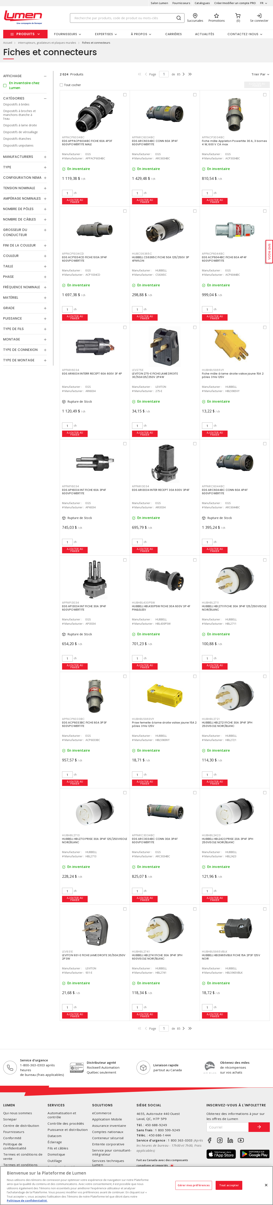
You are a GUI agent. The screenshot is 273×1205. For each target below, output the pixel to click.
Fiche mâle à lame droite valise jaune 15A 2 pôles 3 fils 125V (233, 375)
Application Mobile (107, 1119)
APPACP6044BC (213, 253)
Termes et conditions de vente (22, 1156)
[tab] (25, 76)
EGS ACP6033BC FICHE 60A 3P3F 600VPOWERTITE (84, 724)
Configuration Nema (22, 177)
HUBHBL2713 (71, 835)
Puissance (12, 318)
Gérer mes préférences (194, 1185)
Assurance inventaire (109, 1126)
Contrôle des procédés (66, 1123)
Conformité (12, 1138)
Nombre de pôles (18, 209)
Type (7, 167)
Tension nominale (19, 188)
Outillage (55, 1161)
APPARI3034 (140, 486)
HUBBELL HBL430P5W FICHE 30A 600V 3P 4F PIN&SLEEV (161, 607)
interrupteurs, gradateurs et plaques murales (47, 43)
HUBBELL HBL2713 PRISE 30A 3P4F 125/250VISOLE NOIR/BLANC (94, 840)
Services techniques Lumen (108, 1163)
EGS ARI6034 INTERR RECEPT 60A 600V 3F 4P (92, 373)
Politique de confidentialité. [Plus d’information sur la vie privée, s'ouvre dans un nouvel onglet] (27, 1200)
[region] (136, 1185)
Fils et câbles (58, 1148)
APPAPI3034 (70, 602)
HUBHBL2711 (210, 602)
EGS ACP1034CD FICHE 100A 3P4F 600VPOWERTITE (84, 258)
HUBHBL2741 (141, 951)
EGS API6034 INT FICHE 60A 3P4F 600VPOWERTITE (84, 491)
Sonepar (10, 1119)
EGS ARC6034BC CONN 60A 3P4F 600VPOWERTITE (155, 142)
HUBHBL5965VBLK (214, 951)
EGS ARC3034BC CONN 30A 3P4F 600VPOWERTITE (155, 840)
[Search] (127, 18)
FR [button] (261, 3)
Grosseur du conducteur (15, 232)
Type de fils (13, 329)
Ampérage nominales (22, 198)
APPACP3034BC (213, 137)
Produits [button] (25, 34)
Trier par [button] (258, 74)
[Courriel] (227, 1127)
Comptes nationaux (107, 1132)
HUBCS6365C (142, 253)
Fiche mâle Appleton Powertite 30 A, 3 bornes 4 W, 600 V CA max (234, 142)
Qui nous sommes (17, 1113)
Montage (11, 339)
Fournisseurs (181, 3)
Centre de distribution (21, 1126)
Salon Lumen (159, 3)
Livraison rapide (166, 1065)
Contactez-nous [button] (243, 34)
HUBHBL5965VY (213, 370)
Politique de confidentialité (14, 1146)
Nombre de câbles (19, 219)
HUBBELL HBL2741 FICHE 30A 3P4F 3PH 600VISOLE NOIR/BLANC (157, 956)
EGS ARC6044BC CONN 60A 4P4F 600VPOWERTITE (225, 491)
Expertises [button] (104, 34)
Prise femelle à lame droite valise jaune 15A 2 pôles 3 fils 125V (164, 724)
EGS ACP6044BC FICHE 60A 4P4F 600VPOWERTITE (224, 258)
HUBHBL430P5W (143, 602)
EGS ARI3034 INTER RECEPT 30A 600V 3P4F (161, 490)
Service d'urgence (34, 1060)
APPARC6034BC (143, 137)
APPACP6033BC (73, 719)
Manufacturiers (18, 156)
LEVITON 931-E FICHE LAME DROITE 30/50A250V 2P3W (94, 956)
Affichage (12, 76)
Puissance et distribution (68, 1130)
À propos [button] (139, 34)
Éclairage (55, 1142)
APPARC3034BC (143, 835)
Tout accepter (229, 1185)
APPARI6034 (70, 370)
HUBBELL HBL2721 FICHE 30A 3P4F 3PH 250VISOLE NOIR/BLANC (227, 724)
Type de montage (19, 360)
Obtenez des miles (235, 1062)
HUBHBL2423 (211, 835)
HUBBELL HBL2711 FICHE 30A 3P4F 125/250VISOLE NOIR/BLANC (234, 607)
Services (56, 1105)
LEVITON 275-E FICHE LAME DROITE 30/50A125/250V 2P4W (155, 375)
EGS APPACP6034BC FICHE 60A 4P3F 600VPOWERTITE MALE (87, 142)
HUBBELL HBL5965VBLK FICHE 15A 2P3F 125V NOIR (231, 956)
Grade (9, 308)
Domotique (56, 1154)
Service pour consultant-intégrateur (112, 1152)
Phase (8, 276)
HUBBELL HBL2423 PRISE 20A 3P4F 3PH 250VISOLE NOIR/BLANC (227, 840)
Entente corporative (108, 1144)
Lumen (9, 1105)
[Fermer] (266, 1185)
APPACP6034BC (73, 137)
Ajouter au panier (75, 201)
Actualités (204, 34)
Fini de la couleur (19, 245)
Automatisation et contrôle (62, 1115)
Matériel (10, 297)
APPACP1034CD (73, 253)
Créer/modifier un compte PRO (235, 3)
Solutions (102, 1105)
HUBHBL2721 (211, 719)
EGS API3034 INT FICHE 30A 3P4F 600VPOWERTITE (84, 607)
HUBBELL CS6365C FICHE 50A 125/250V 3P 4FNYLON (160, 258)
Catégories (14, 98)
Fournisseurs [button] (65, 34)
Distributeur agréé (101, 1062)
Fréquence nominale (21, 287)
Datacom (54, 1136)
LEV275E (137, 370)
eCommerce (101, 1113)
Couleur (11, 256)
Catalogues (202, 3)
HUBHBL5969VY (143, 719)
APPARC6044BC (213, 486)
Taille (8, 266)
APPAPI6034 (70, 486)
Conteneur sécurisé (108, 1138)
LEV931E (67, 951)
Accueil (7, 43)
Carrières (173, 34)
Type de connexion (20, 349)
